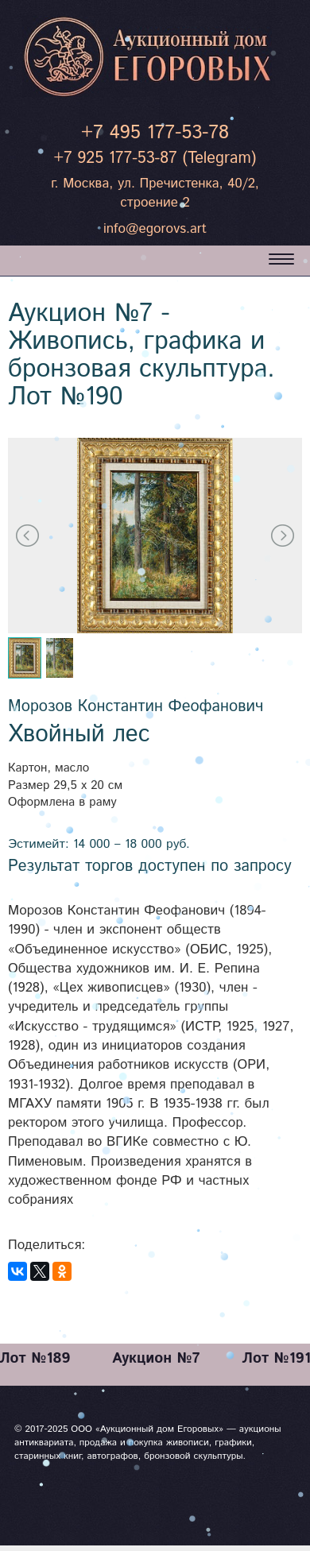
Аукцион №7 (156, 1358)
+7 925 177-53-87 (115, 158)
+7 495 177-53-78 (155, 132)
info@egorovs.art (155, 228)
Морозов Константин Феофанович (135, 706)
